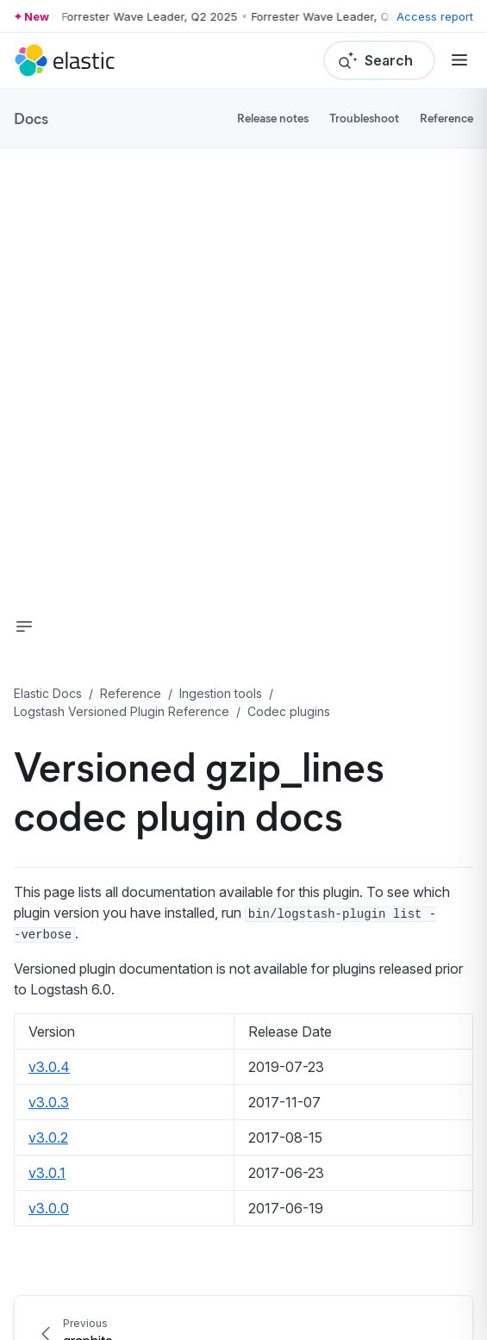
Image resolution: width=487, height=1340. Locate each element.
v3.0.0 (48, 1208)
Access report (434, 16)
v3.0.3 (48, 1102)
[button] (24, 626)
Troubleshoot (364, 117)
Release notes (273, 117)
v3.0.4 (49, 1066)
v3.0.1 (47, 1172)
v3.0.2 (48, 1137)
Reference (446, 117)
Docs (31, 118)
